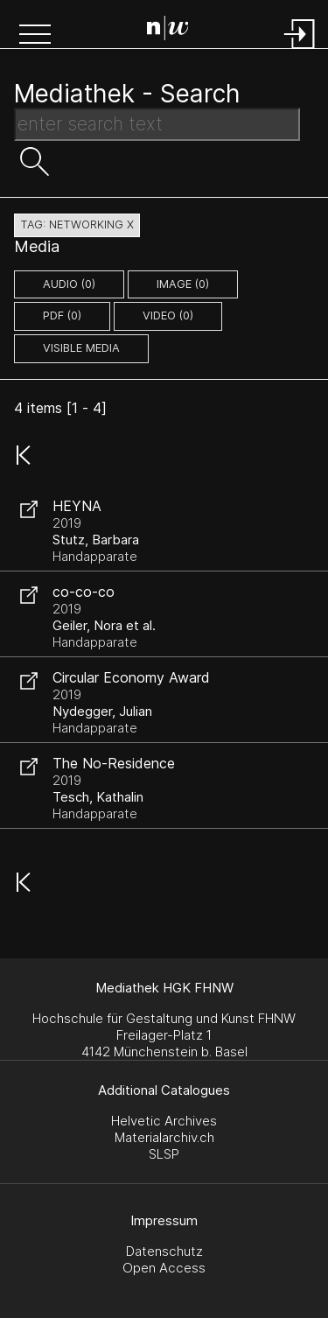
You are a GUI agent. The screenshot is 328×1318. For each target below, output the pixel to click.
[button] (35, 36)
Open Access (164, 1267)
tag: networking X (77, 224)
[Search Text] (157, 124)
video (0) (168, 315)
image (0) (183, 284)
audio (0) (69, 284)
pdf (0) (62, 315)
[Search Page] (168, 30)
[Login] (300, 50)
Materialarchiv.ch (164, 1137)
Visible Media (81, 347)
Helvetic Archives (164, 1120)
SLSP (164, 1154)
